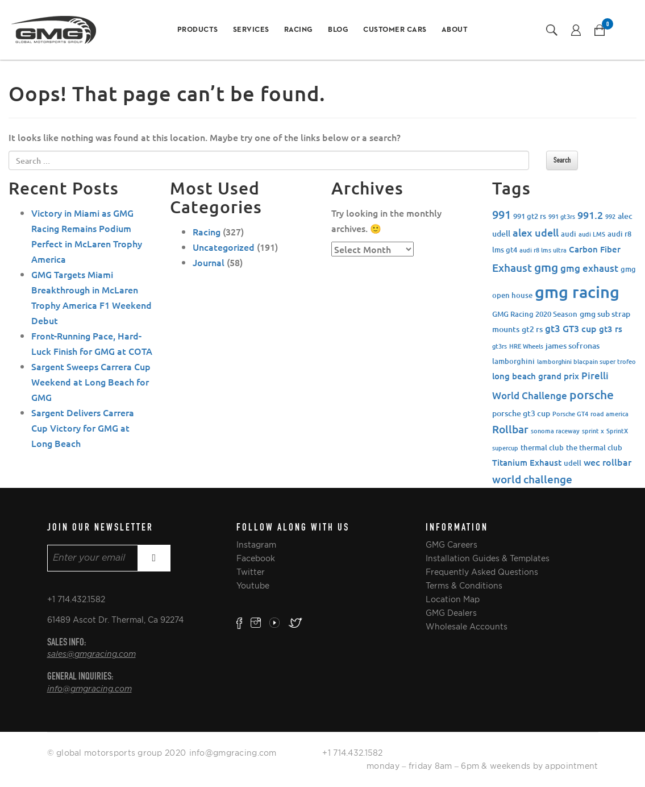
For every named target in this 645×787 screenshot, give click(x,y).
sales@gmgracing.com (91, 654)
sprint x (593, 431)
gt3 (552, 328)
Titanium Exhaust (526, 462)
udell (572, 463)
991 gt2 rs (529, 216)
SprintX (617, 431)
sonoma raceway (555, 431)
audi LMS (592, 234)
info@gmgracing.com (89, 689)
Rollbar (510, 429)
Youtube (252, 585)
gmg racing (577, 291)
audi (568, 234)
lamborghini (513, 361)
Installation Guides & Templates (488, 558)
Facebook (255, 558)
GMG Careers (451, 544)
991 (501, 214)
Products (197, 30)
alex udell (536, 232)
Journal (208, 262)
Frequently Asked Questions (482, 572)
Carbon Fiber (595, 249)
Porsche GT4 (570, 414)
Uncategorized (224, 247)
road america (609, 414)
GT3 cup (580, 328)
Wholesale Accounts (466, 626)
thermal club (542, 447)
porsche (591, 394)
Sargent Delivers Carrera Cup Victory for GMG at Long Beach (82, 427)
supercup (505, 448)
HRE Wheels (526, 346)
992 (610, 216)
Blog (338, 30)
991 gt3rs (561, 216)
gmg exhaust (589, 268)
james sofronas (573, 345)
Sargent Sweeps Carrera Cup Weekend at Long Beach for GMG (91, 381)
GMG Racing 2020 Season (534, 314)
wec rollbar (607, 461)
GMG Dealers (451, 613)
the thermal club (594, 447)
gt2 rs (532, 329)
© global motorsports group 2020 (116, 752)
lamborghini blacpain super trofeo (586, 361)
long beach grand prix (535, 376)
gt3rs (499, 346)
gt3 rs (610, 328)
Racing (298, 30)
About (455, 30)
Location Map (453, 599)
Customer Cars (395, 30)
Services (251, 30)
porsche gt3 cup (521, 413)
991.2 (590, 214)
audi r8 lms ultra (543, 250)
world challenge (532, 479)
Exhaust (512, 267)
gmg (546, 267)
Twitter (250, 572)
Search (562, 160)
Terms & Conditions (464, 585)
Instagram (256, 544)
